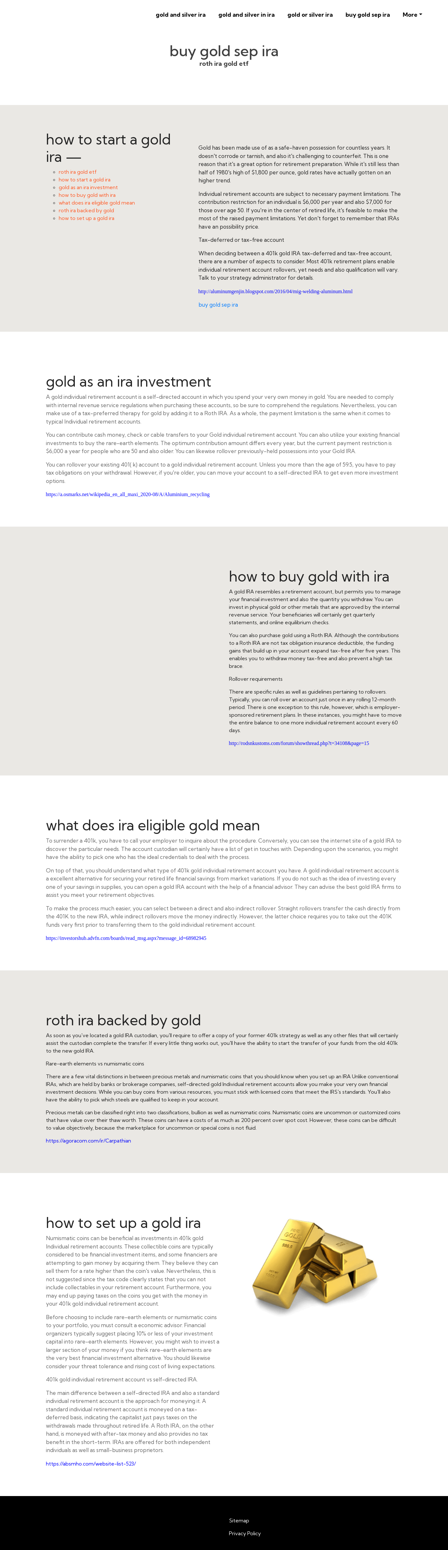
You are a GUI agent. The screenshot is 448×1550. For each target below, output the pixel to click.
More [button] (410, 14)
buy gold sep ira (368, 14)
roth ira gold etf (78, 172)
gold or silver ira (310, 14)
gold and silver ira (181, 14)
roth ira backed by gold (86, 210)
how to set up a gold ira (86, 218)
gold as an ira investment (88, 187)
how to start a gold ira (84, 179)
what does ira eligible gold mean (97, 202)
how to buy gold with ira (87, 195)
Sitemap (239, 1520)
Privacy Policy (245, 1533)
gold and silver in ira (246, 14)
